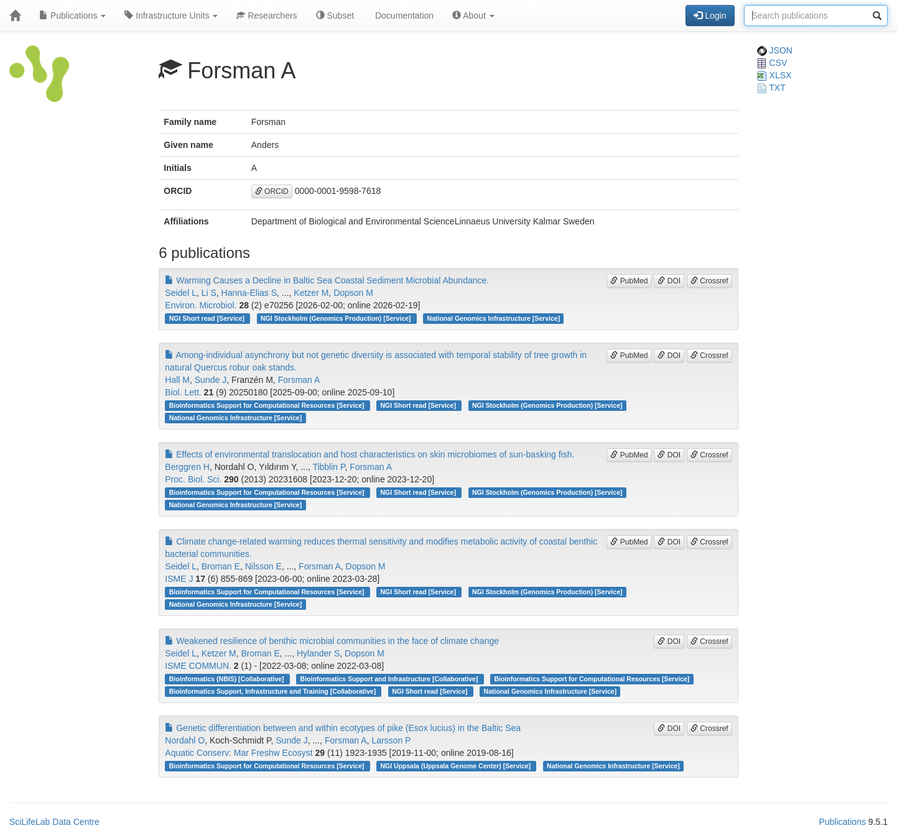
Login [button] (710, 16)
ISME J (179, 579)
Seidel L (181, 293)
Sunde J (210, 380)
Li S (209, 293)
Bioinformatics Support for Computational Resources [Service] (267, 405)
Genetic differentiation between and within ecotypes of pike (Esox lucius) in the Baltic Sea (343, 728)
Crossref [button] (709, 281)
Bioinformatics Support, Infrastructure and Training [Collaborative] (273, 691)
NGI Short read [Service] (207, 318)
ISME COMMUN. (198, 666)
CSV (772, 63)
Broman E (221, 566)
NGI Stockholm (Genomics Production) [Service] (336, 318)
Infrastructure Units (171, 16)
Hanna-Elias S (249, 293)
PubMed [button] (629, 281)
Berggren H (187, 467)
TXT (771, 88)
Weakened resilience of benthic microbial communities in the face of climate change (332, 641)
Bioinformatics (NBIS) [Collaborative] (227, 679)
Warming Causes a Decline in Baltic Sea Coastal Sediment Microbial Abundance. (327, 280)
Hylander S (318, 653)
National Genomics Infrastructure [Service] (493, 318)
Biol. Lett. (183, 392)
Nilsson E (263, 566)
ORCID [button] (272, 191)
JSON (774, 50)
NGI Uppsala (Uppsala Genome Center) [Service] (456, 766)
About (473, 16)
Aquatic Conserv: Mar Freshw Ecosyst (238, 753)
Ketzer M (311, 293)
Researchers (266, 16)
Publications (72, 16)
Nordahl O (185, 740)
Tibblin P (328, 467)
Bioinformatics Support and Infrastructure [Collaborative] (390, 679)
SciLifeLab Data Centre (54, 822)
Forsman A (299, 380)
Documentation (403, 16)
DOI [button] (669, 281)
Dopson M (353, 293)
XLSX (774, 75)
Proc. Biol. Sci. (193, 479)
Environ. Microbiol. (200, 305)
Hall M (177, 380)
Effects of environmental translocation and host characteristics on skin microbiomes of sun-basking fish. (369, 454)
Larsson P (391, 740)
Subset (335, 16)
